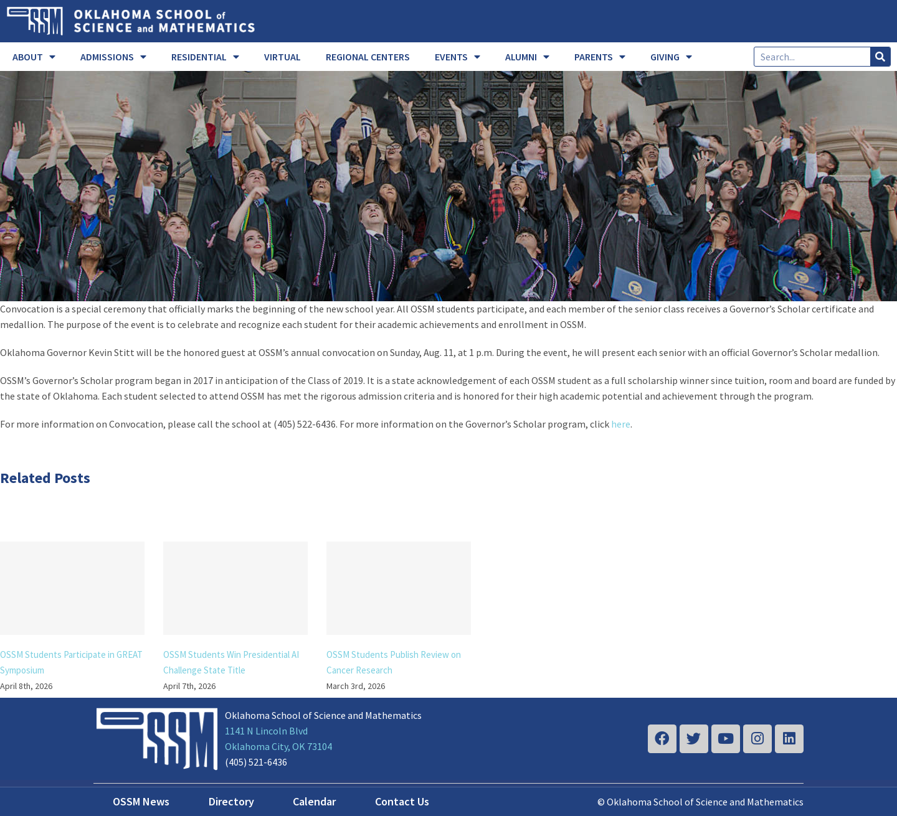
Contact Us (402, 801)
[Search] (880, 56)
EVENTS (457, 56)
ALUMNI (527, 56)
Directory (231, 801)
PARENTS (599, 56)
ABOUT (33, 56)
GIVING (671, 56)
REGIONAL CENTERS (368, 56)
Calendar (314, 801)
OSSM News (141, 801)
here (620, 424)
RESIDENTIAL (205, 56)
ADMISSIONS (113, 56)
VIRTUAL (282, 56)
